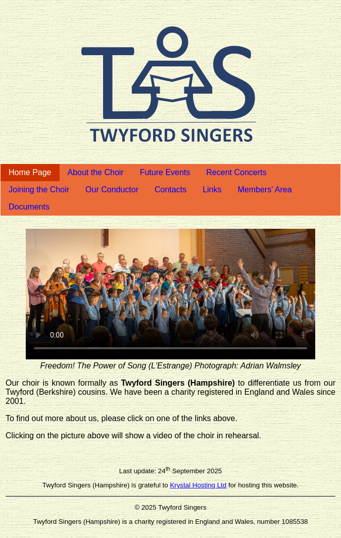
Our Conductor (111, 189)
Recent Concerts (236, 172)
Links (212, 189)
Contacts (170, 189)
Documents (29, 206)
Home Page (30, 172)
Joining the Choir (39, 189)
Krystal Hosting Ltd (198, 485)
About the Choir (96, 172)
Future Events (165, 172)
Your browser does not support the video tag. (170, 294)
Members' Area (265, 189)
